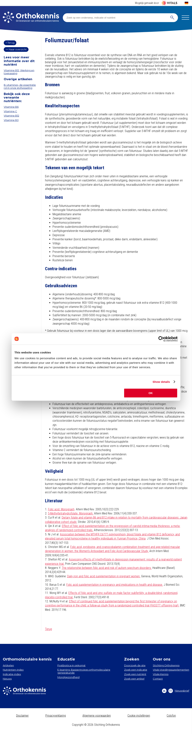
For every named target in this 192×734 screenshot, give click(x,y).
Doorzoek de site (135, 665)
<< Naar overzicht (16, 49)
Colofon (171, 715)
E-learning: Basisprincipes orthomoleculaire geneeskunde (83, 671)
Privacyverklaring (55, 715)
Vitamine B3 (11, 120)
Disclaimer (22, 715)
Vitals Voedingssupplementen (171, 669)
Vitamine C (10, 111)
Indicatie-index (12, 674)
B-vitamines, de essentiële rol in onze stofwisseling (20, 86)
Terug (48, 629)
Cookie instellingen (139, 715)
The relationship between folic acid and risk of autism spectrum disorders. (107, 568)
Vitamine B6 (11, 106)
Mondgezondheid (68, 677)
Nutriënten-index (13, 669)
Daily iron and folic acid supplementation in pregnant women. (103, 576)
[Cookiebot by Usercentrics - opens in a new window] (161, 339)
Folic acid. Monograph (61, 509)
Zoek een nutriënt (135, 674)
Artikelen (8, 665)
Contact (158, 678)
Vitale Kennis (160, 674)
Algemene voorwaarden (96, 715)
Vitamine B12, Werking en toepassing (19, 72)
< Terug (10, 42)
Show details (161, 381)
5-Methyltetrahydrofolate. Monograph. (70, 513)
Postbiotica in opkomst (71, 665)
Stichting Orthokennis (166, 665)
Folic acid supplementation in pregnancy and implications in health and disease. (114, 584)
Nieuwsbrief (178, 691)
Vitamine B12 (11, 115)
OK (150, 393)
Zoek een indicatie (135, 669)
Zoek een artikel (134, 678)
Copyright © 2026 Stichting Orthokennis (96, 725)
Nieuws (7, 678)
